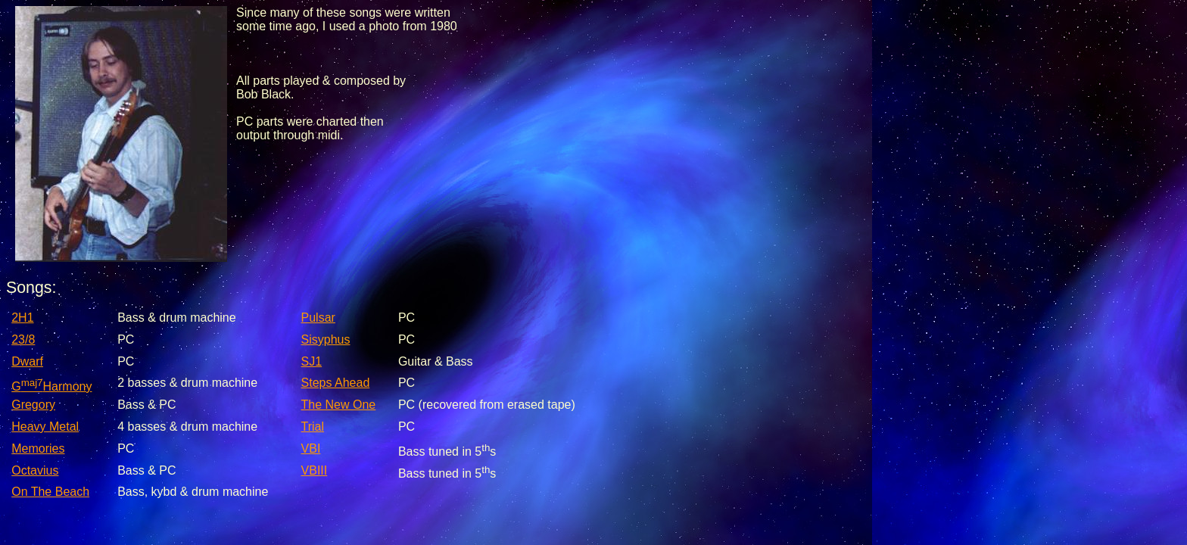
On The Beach (50, 491)
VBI (311, 448)
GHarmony (51, 386)
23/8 (23, 339)
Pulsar (318, 317)
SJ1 (311, 361)
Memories (37, 448)
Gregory (33, 404)
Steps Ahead (335, 382)
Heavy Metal (45, 426)
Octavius (34, 470)
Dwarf (27, 361)
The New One (338, 404)
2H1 (22, 317)
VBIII (314, 470)
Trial (313, 426)
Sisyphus (325, 339)
